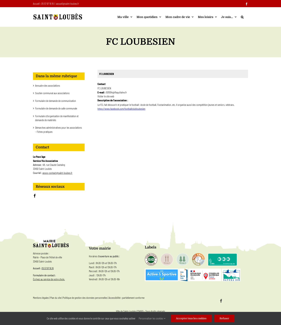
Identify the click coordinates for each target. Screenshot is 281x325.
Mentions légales (41, 297)
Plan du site (55, 297)
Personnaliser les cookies (152, 318)
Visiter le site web (105, 96)
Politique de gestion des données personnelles (85, 297)
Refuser (224, 318)
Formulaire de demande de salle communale (56, 108)
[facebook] (221, 301)
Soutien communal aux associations (52, 93)
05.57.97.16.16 (48, 268)
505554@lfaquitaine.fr (116, 92)
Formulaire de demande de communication (55, 100)
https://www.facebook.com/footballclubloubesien (121, 108)
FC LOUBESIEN (106, 73)
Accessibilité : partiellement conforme (126, 297)
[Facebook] (35, 196)
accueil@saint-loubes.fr (67, 3)
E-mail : (101, 92)
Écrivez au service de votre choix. (49, 279)
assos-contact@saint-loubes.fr (57, 172)
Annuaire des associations (47, 85)
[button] (242, 17)
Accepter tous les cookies (191, 318)
